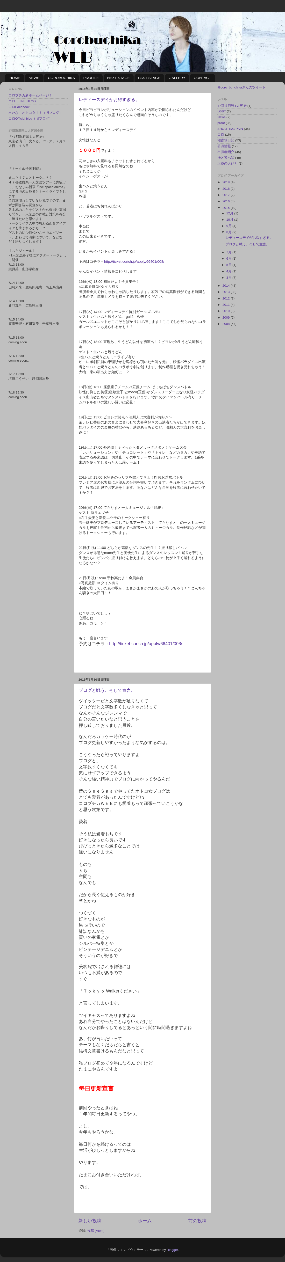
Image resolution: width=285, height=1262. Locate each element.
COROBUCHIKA (61, 78)
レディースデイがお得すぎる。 (109, 99)
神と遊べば (225, 158)
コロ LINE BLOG (22, 101)
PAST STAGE (149, 78)
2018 (226, 188)
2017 (226, 195)
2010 (226, 311)
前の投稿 (197, 1220)
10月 (230, 219)
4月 (229, 271)
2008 (226, 324)
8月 (229, 232)
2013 (226, 292)
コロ (220, 134)
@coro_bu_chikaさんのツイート (241, 87)
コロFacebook (18, 107)
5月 (229, 265)
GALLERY (177, 78)
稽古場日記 (225, 140)
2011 (226, 304)
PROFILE (91, 78)
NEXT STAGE (118, 78)
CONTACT (202, 78)
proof (221, 123)
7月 (229, 252)
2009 (226, 317)
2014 (226, 285)
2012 (226, 298)
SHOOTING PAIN (230, 129)
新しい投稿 (89, 1220)
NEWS (34, 78)
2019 (226, 182)
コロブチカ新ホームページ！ (30, 95)
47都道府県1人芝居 (232, 106)
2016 (226, 201)
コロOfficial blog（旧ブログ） (30, 118)
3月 (229, 277)
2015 (226, 208)
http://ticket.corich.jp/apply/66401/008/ (134, 261)
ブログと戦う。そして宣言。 (107, 690)
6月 (229, 258)
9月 (229, 226)
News (221, 117)
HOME (14, 78)
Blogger (172, 1250)
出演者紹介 (225, 152)
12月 (230, 213)
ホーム (145, 1220)
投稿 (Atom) (96, 1231)
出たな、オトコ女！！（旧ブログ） (35, 113)
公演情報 (224, 146)
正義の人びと (227, 163)
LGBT (221, 111)
